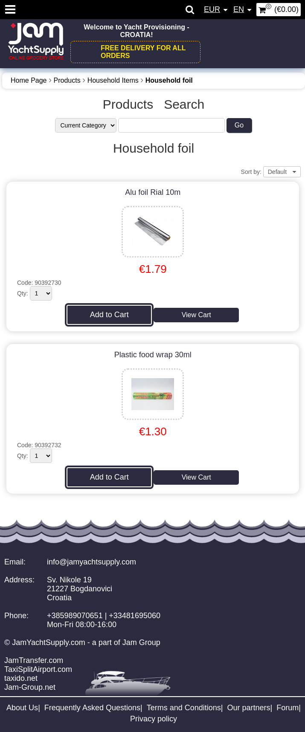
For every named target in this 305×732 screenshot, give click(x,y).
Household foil (169, 80)
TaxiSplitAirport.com (38, 669)
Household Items (113, 80)
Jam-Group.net (29, 687)
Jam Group (141, 642)
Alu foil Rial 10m (152, 192)
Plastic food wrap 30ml (153, 354)
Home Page (29, 80)
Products (67, 80)
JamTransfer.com (33, 660)
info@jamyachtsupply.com (91, 562)
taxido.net (21, 678)
